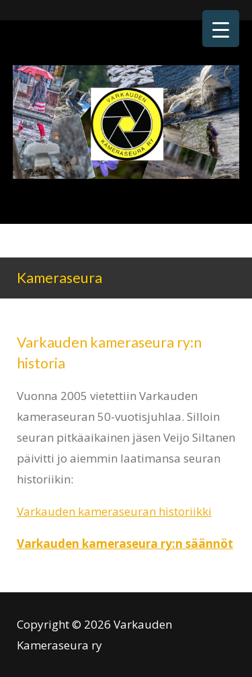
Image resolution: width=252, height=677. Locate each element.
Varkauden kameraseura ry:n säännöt (125, 543)
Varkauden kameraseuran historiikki (114, 511)
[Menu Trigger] (220, 28)
